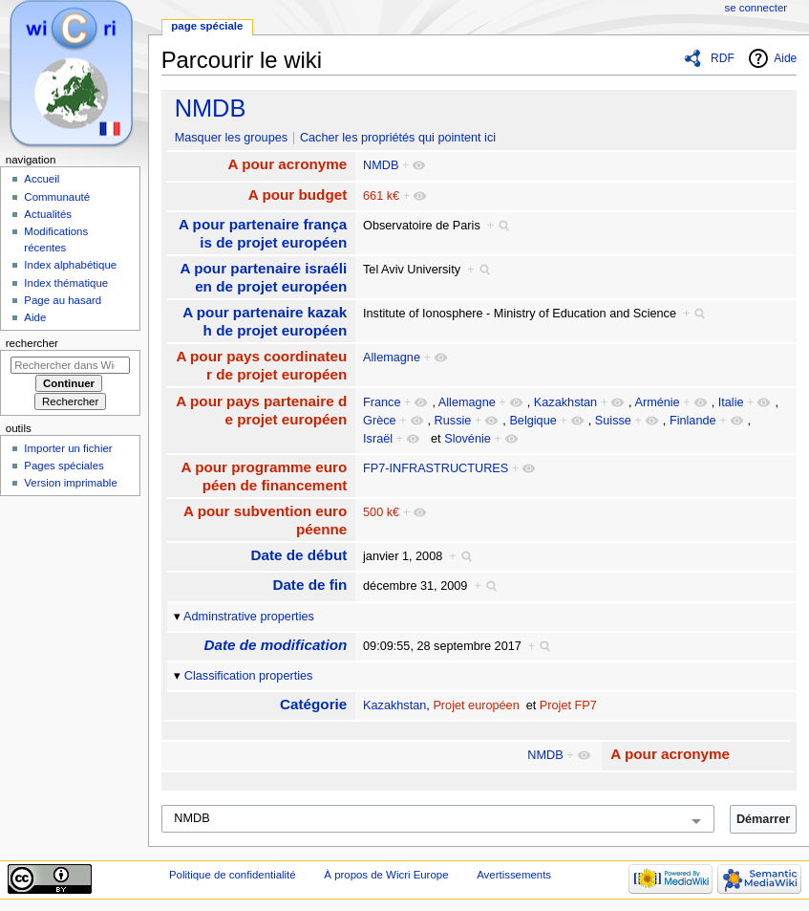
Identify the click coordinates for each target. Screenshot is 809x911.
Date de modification (275, 645)
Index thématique (66, 283)
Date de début (299, 555)
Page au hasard (62, 300)
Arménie (656, 402)
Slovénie (467, 438)
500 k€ (381, 512)
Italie (731, 402)
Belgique (532, 420)
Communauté (57, 197)
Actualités (48, 214)
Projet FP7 (568, 705)
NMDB (210, 108)
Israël (378, 438)
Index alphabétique (70, 265)
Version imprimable (70, 482)
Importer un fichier (68, 448)
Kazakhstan (565, 402)
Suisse (613, 420)
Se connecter (756, 7)
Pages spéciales (63, 465)
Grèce (379, 420)
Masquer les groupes (231, 137)
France (382, 402)
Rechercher (32, 343)
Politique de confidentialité (232, 874)
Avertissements (514, 874)
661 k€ (381, 196)
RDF (722, 58)
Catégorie (313, 704)
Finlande (693, 420)
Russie (453, 420)
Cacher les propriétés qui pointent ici (398, 137)
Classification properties (248, 676)
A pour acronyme (288, 164)
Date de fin (309, 584)
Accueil (41, 178)
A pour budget (298, 194)
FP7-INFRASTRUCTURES (435, 468)
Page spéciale (207, 26)
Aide (785, 58)
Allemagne (391, 357)
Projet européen (476, 705)
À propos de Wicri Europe (386, 874)
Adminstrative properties (248, 616)
